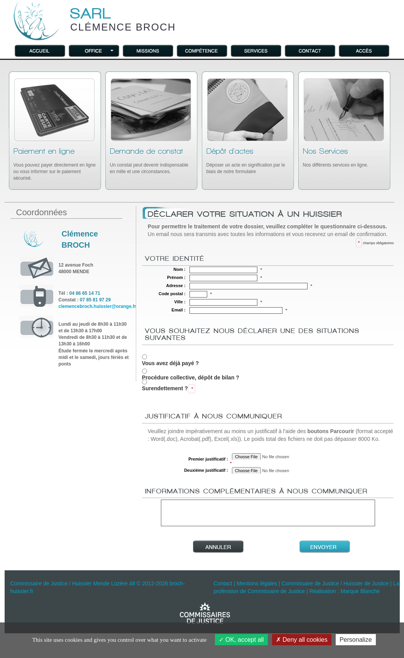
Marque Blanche (360, 591)
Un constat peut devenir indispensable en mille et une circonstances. (149, 160)
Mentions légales (257, 583)
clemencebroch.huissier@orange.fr (97, 306)
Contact (223, 583)
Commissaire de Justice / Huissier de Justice (335, 583)
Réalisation (322, 591)
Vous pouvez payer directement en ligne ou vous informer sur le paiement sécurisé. (55, 164)
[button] (94, 50)
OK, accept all (241, 639)
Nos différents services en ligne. (336, 157)
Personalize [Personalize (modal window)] (356, 639)
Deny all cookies (302, 639)
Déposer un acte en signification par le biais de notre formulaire (245, 160)
